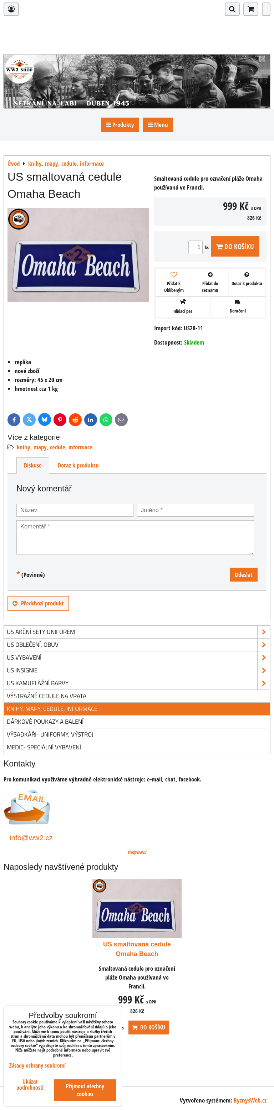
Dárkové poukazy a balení (45, 721)
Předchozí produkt (38, 603)
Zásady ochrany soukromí (37, 1065)
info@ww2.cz (31, 837)
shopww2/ (137, 852)
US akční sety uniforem (138, 632)
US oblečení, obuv (138, 645)
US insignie (138, 670)
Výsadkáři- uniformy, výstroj (50, 734)
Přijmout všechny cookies (85, 1090)
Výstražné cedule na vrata (46, 695)
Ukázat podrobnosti (30, 1085)
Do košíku (235, 246)
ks (199, 247)
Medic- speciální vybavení (44, 747)
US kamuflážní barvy (138, 683)
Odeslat (244, 575)
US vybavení (138, 657)
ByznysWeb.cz (250, 1100)
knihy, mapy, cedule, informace (54, 447)
